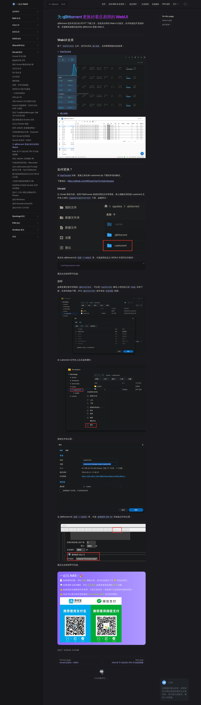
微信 (115, 585)
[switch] (186, 4)
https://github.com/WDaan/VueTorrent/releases (91, 181)
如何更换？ (166, 24)
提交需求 (91, 585)
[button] (25, 11)
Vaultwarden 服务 (96, 594)
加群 (84, 580)
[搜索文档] (57, 4)
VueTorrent (65, 51)
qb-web (64, 113)
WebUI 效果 (167, 20)
